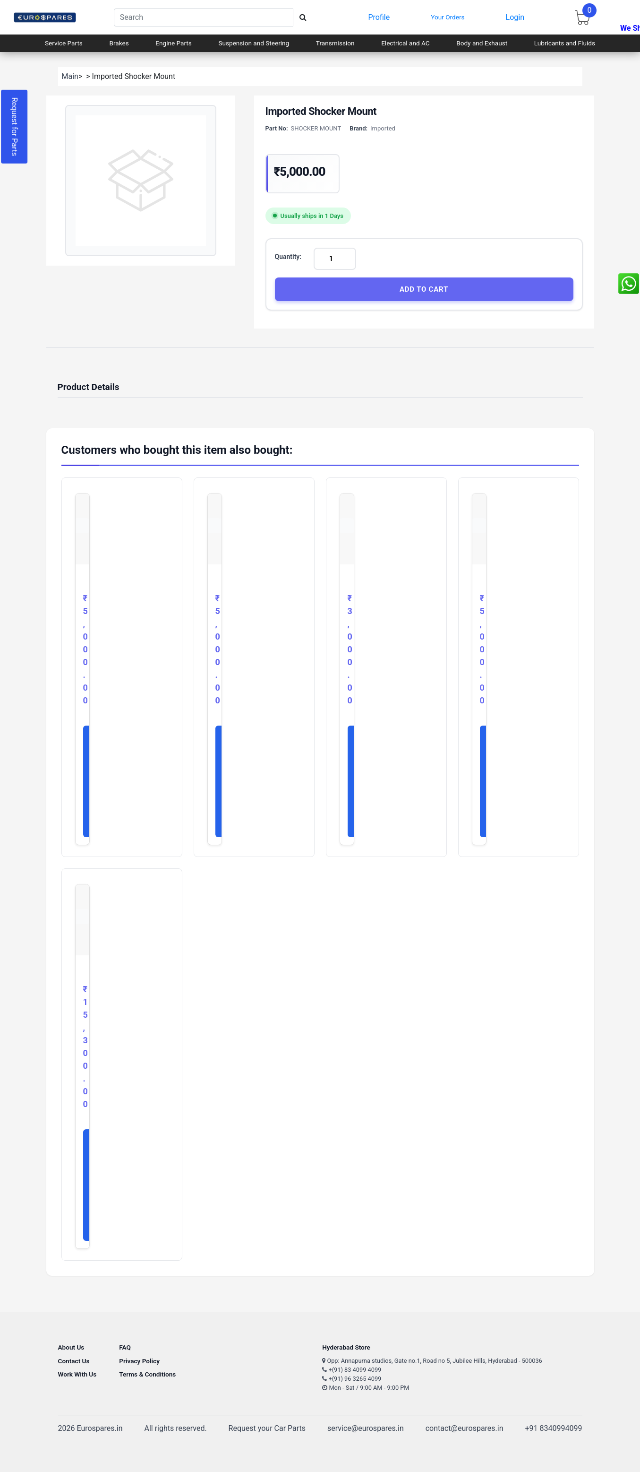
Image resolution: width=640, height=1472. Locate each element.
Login (515, 17)
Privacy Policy (139, 1361)
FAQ (125, 1347)
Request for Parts (14, 126)
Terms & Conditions (147, 1374)
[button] (140, 180)
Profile (379, 17)
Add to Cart (424, 289)
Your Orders (447, 17)
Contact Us (74, 1361)
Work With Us (77, 1374)
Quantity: (288, 256)
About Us (71, 1347)
